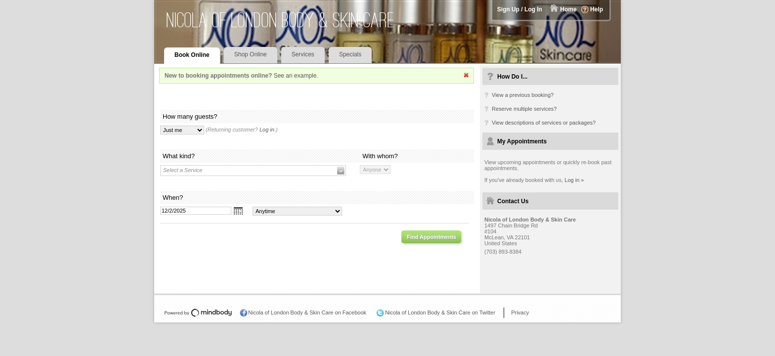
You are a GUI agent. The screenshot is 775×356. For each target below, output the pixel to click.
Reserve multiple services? (524, 109)
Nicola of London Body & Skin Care (280, 20)
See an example (295, 75)
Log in (266, 130)
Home (568, 9)
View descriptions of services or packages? (544, 123)
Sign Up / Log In (519, 9)
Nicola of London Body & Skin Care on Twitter (440, 312)
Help (596, 9)
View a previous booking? (523, 95)
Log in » (574, 180)
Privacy (520, 312)
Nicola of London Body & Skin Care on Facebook (307, 312)
